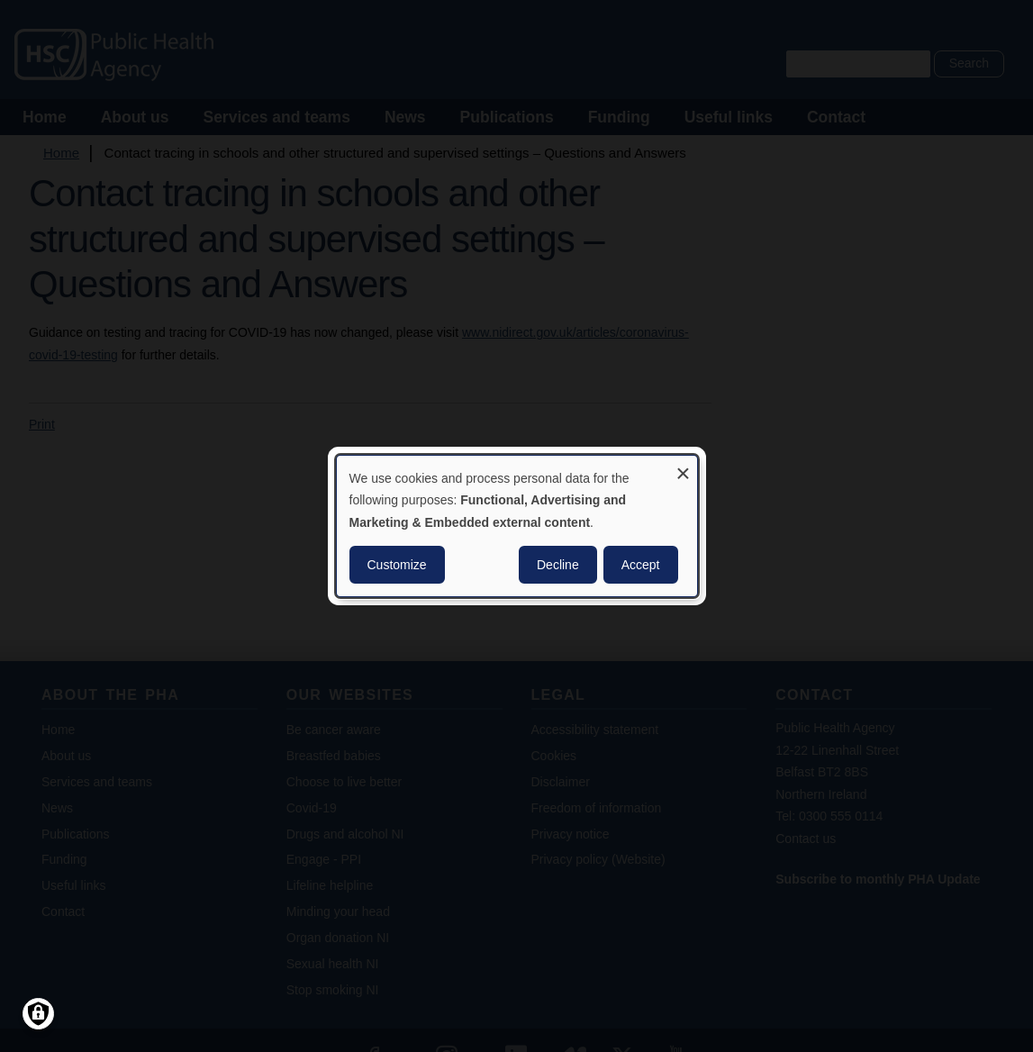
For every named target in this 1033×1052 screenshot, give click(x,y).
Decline (558, 565)
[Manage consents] (38, 1013)
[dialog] (517, 526)
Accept (640, 565)
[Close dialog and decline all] (683, 467)
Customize (397, 565)
